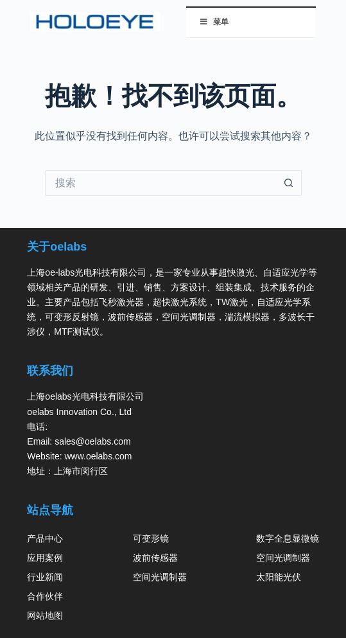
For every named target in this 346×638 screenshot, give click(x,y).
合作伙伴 (45, 596)
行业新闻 (45, 577)
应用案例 (45, 558)
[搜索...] (160, 183)
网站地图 (45, 615)
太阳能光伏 (278, 577)
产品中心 (45, 538)
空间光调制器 (160, 577)
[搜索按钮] (289, 183)
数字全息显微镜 (287, 538)
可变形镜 (151, 538)
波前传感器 (155, 558)
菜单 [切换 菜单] (214, 21)
